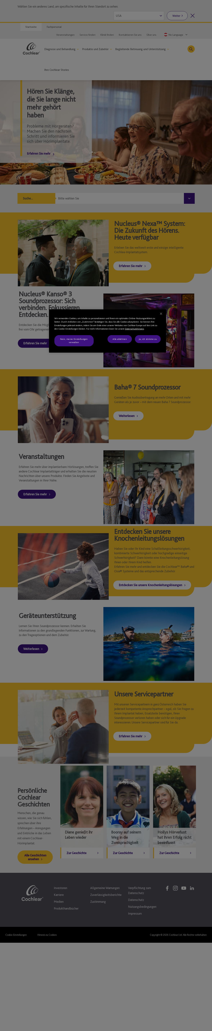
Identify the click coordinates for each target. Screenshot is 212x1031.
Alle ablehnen (120, 339)
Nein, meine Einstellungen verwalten (74, 341)
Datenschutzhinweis (134, 328)
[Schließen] (161, 314)
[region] (107, 331)
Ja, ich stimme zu (148, 339)
